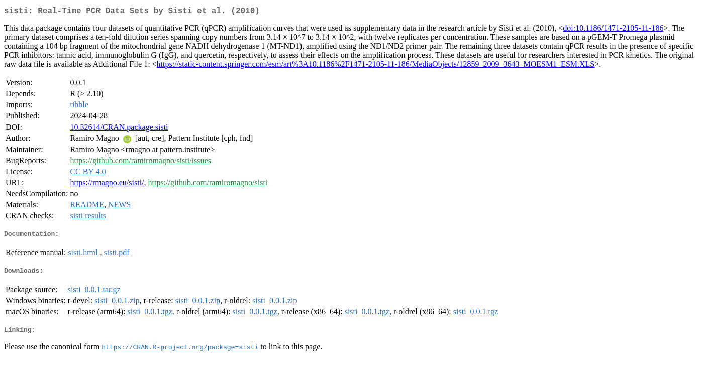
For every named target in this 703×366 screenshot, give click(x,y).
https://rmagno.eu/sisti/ (107, 184)
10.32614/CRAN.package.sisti (119, 129)
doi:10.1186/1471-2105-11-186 (613, 30)
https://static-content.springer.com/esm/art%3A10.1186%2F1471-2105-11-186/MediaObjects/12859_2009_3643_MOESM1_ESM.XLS (376, 66)
